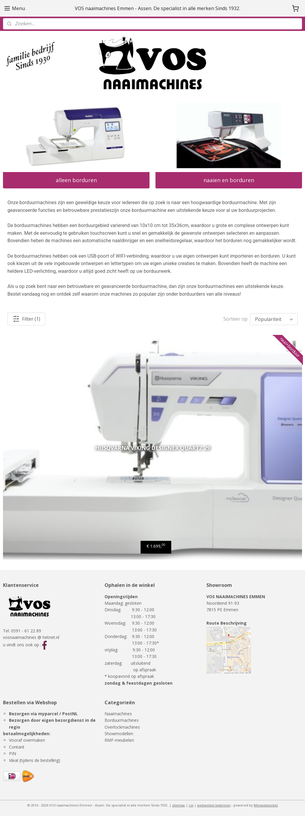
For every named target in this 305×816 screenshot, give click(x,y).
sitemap (178, 805)
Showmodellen (119, 733)
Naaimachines (118, 713)
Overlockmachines (122, 727)
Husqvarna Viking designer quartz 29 (152, 447)
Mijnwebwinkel (266, 805)
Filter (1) (26, 318)
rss (191, 805)
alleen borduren (76, 180)
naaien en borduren (228, 180)
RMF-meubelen (119, 740)
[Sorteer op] (273, 319)
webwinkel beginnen (214, 805)
